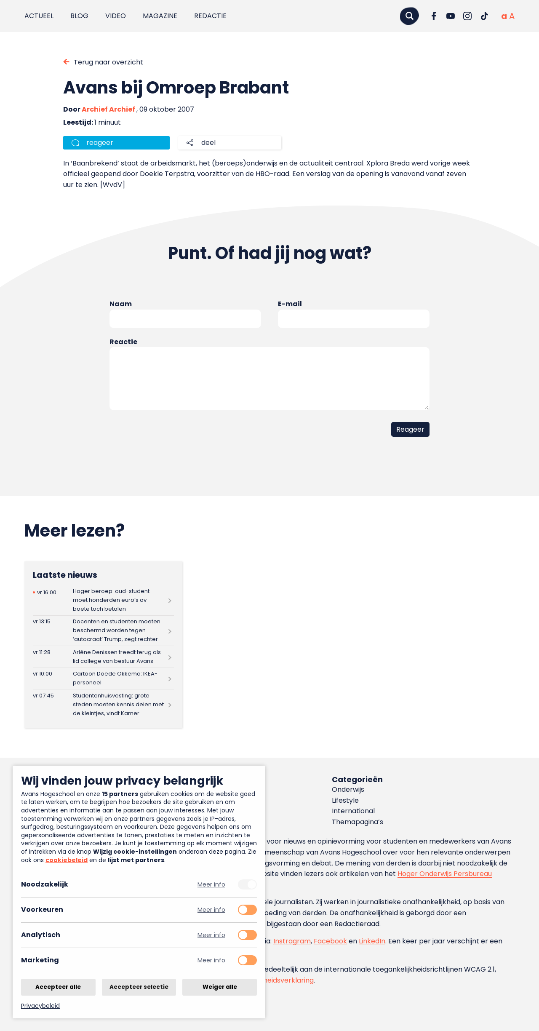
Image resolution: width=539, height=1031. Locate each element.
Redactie (210, 16)
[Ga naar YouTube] (450, 16)
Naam (120, 304)
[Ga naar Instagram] (467, 16)
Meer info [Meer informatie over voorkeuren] (211, 910)
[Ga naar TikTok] (484, 16)
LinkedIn (372, 941)
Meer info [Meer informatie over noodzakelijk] (211, 885)
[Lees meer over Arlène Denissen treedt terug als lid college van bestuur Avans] (103, 657)
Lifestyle (345, 800)
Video (115, 16)
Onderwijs (348, 789)
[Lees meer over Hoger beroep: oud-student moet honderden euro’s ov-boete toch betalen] (103, 600)
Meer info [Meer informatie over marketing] (211, 960)
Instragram (292, 941)
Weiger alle (220, 987)
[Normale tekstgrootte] (504, 16)
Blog (79, 16)
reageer (99, 142)
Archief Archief (108, 109)
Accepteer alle (58, 987)
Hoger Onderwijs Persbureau (445, 874)
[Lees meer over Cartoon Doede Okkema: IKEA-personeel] (103, 678)
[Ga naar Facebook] (433, 16)
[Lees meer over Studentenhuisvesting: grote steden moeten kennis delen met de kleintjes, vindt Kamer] (103, 704)
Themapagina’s (357, 822)
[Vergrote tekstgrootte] (512, 16)
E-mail (290, 304)
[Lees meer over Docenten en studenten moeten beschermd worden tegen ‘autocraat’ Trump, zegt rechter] (103, 631)
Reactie (123, 342)
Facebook (330, 941)
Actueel (38, 16)
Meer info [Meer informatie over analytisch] (211, 935)
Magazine (160, 16)
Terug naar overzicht (108, 62)
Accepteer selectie (138, 987)
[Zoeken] (409, 15)
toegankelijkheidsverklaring (268, 980)
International (353, 811)
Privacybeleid (40, 1006)
